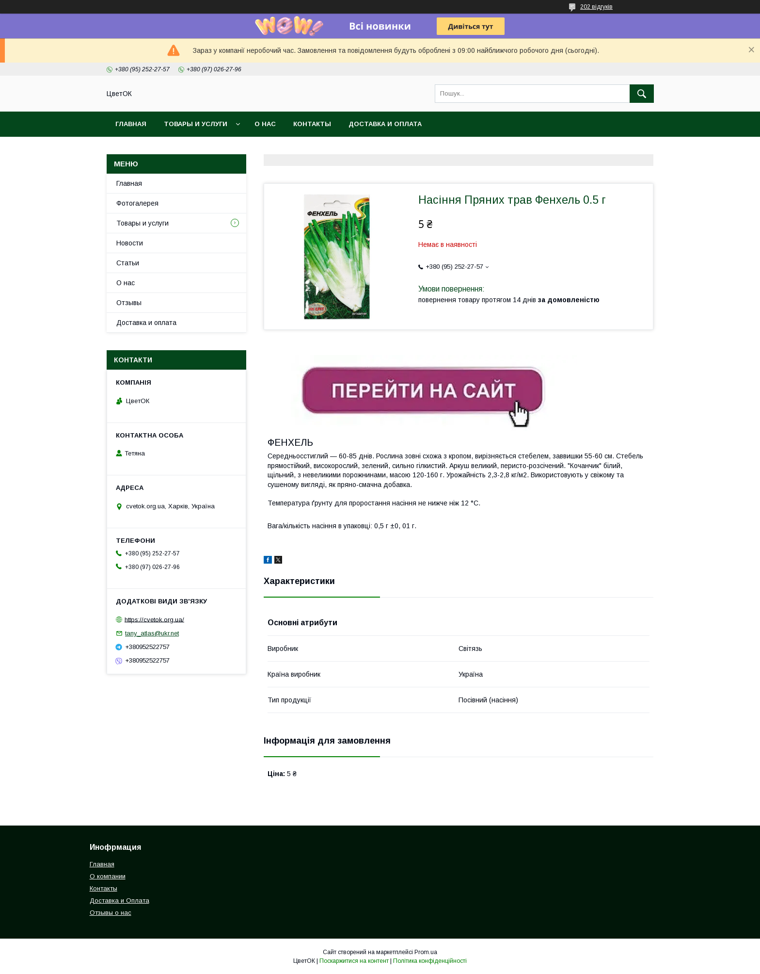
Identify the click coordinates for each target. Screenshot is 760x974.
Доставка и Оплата (119, 900)
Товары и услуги (195, 124)
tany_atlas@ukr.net (152, 633)
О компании (108, 876)
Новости (129, 243)
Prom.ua (425, 952)
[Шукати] (642, 93)
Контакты (312, 124)
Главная (130, 124)
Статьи (127, 263)
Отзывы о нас (110, 912)
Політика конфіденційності (430, 961)
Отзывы (129, 303)
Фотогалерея (137, 203)
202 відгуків (596, 6)
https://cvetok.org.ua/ (154, 619)
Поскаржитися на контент (354, 961)
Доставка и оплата (385, 124)
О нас (265, 124)
